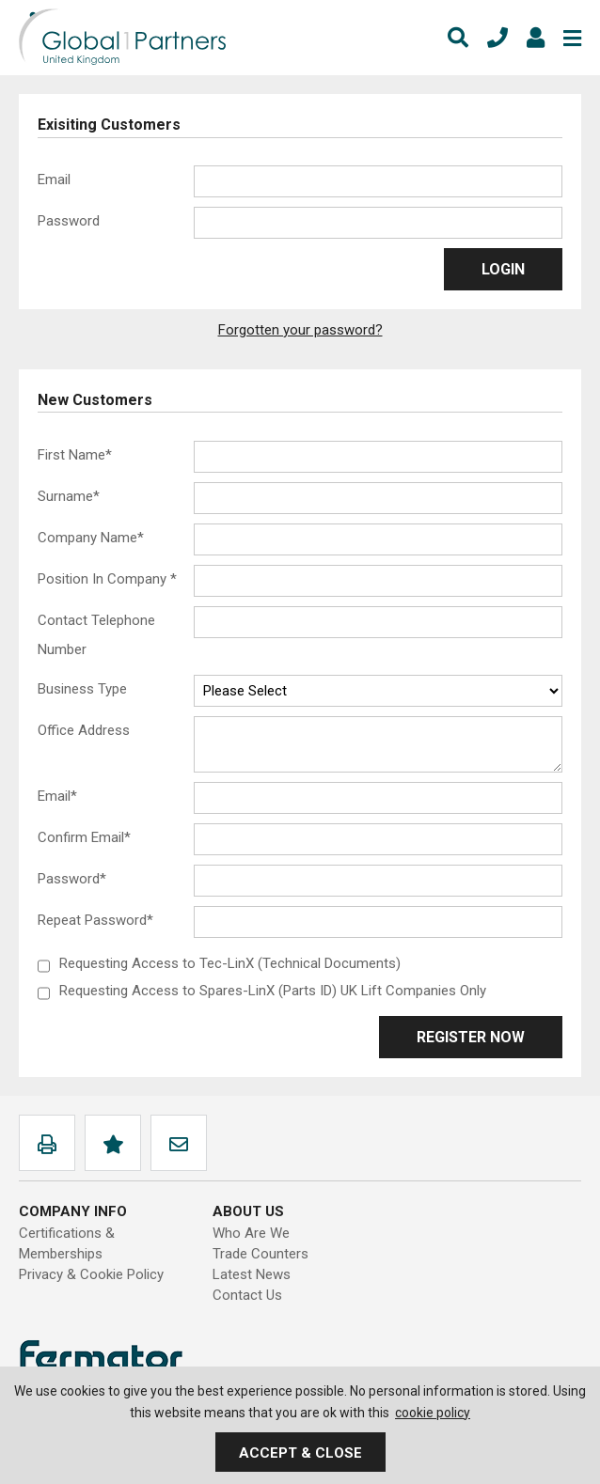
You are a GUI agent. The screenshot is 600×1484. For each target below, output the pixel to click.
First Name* (75, 454)
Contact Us (247, 1295)
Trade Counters (260, 1253)
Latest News (252, 1274)
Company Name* (91, 537)
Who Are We (251, 1233)
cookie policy (432, 1412)
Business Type (82, 688)
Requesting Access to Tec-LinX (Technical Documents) (230, 963)
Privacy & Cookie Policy (91, 1274)
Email (54, 179)
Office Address (84, 730)
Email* (57, 796)
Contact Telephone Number (96, 635)
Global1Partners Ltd (122, 37)
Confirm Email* (84, 837)
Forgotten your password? (300, 329)
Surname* (69, 496)
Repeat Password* (95, 920)
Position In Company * (107, 578)
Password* (72, 878)
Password (69, 220)
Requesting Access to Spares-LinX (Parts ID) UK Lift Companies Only (272, 990)
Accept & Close (300, 1453)
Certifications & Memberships (67, 1243)
